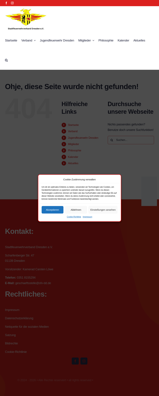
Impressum (87, 217)
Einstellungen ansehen (103, 209)
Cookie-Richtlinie (74, 217)
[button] (6, 60)
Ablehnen (76, 209)
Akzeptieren (52, 209)
